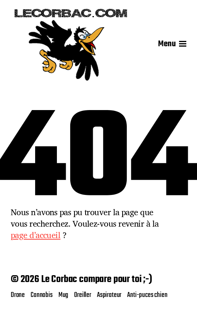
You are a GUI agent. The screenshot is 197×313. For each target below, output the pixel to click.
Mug (63, 295)
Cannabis (42, 295)
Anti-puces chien (147, 295)
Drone (18, 295)
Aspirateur (109, 295)
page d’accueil (35, 235)
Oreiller (82, 295)
